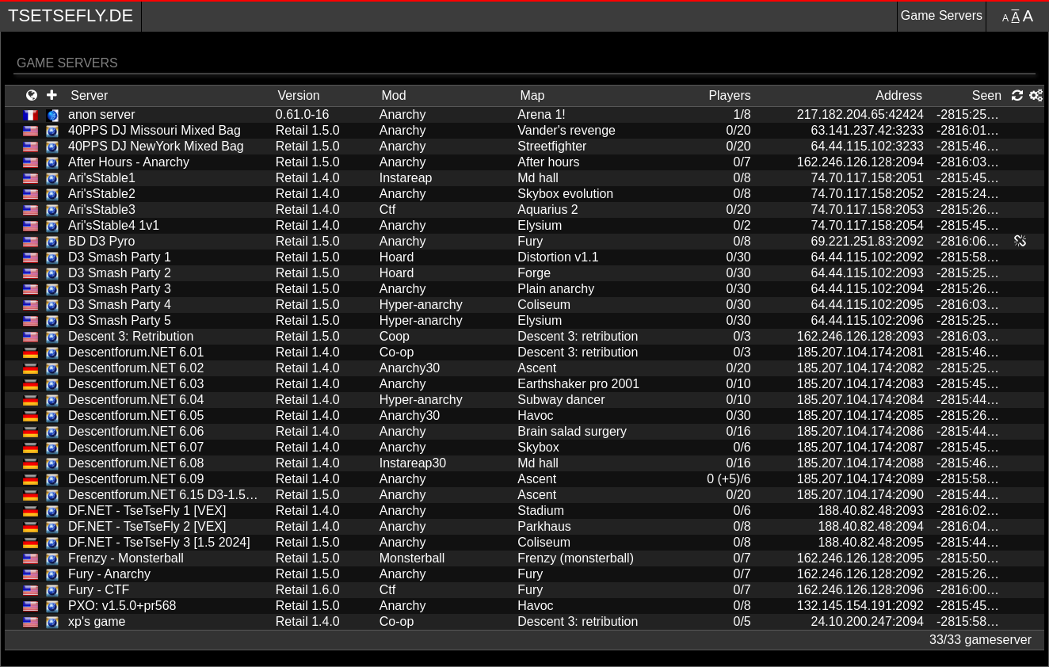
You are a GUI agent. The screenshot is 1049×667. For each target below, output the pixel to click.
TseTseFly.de (70, 15)
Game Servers (941, 15)
